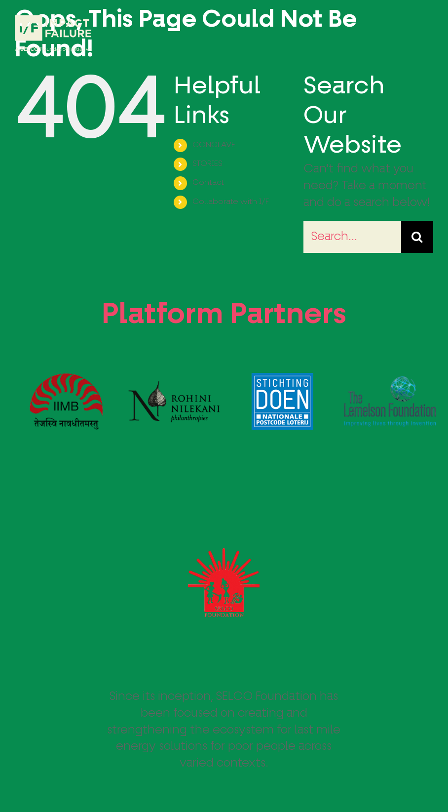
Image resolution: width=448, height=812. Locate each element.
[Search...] (352, 237)
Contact (208, 183)
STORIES (207, 164)
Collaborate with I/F (230, 202)
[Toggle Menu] (426, 33)
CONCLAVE (213, 145)
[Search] (417, 237)
